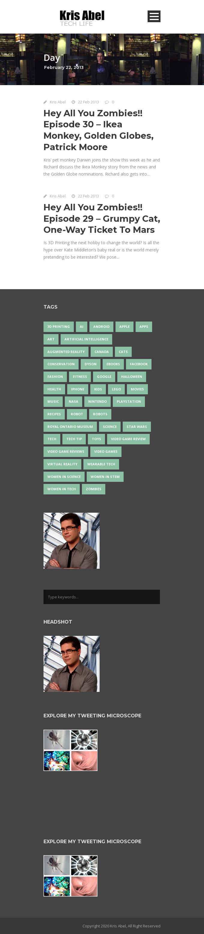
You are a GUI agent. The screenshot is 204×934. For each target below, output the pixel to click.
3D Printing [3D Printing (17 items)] (58, 326)
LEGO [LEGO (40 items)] (116, 389)
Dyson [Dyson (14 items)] (91, 364)
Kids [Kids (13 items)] (98, 389)
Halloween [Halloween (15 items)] (131, 376)
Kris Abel (58, 102)
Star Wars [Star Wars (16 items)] (137, 426)
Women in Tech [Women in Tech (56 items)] (61, 489)
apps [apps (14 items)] (144, 326)
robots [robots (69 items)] (100, 414)
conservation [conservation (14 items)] (61, 364)
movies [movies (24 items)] (137, 389)
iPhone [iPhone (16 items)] (77, 389)
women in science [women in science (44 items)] (64, 476)
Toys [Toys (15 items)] (96, 439)
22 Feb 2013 (88, 102)
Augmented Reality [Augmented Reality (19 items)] (66, 351)
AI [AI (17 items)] (81, 326)
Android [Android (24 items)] (101, 326)
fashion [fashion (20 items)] (55, 376)
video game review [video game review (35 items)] (128, 439)
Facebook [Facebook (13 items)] (139, 364)
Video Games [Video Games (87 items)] (106, 451)
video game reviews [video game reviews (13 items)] (65, 451)
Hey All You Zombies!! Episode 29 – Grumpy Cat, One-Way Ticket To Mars (102, 218)
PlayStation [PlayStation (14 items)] (129, 401)
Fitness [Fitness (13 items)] (80, 376)
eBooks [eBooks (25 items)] (113, 364)
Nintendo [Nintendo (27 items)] (97, 401)
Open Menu (154, 16)
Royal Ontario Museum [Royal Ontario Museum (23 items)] (70, 426)
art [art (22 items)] (51, 339)
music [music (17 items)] (53, 401)
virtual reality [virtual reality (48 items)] (62, 464)
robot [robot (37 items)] (77, 414)
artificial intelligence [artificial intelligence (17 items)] (86, 339)
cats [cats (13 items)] (123, 351)
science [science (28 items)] (110, 426)
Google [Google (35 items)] (104, 376)
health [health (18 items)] (54, 389)
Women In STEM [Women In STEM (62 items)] (105, 476)
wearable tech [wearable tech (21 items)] (101, 464)
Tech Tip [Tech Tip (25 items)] (74, 439)
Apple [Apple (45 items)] (124, 326)
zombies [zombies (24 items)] (93, 489)
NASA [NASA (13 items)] (73, 401)
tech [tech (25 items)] (51, 439)
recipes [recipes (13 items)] (54, 414)
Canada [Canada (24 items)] (101, 351)
